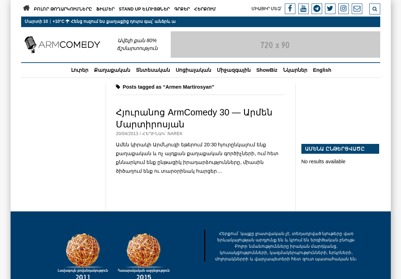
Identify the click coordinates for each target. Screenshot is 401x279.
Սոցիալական (193, 70)
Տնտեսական (153, 70)
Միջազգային (234, 70)
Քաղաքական (112, 70)
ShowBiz (266, 70)
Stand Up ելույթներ (144, 9)
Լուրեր (79, 70)
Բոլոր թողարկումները (63, 9)
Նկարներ (295, 70)
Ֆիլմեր (105, 9)
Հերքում (205, 9)
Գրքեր (182, 9)
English (322, 70)
